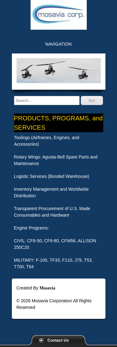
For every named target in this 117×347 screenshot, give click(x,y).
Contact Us (58, 340)
